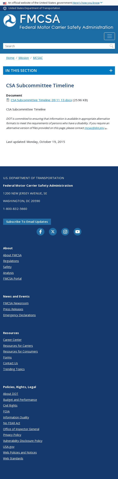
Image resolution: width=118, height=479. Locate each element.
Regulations (11, 261)
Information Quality (16, 417)
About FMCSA (12, 255)
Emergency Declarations (19, 315)
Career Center (12, 340)
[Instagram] (65, 232)
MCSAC (38, 58)
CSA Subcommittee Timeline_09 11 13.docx (41, 100)
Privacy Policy (12, 435)
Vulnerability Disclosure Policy (22, 441)
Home (10, 58)
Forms (7, 357)
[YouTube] (77, 232)
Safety (7, 267)
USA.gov (8, 447)
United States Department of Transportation (34, 8)
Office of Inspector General (21, 429)
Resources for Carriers (18, 346)
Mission (24, 58)
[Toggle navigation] (109, 36)
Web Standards (13, 458)
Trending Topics (14, 369)
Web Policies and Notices (20, 452)
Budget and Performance (20, 400)
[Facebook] (40, 232)
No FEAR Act (11, 423)
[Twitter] (53, 232)
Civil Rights (10, 405)
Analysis (8, 273)
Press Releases (13, 309)
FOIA (6, 411)
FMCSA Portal (12, 278)
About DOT (10, 394)
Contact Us (10, 363)
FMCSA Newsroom (16, 303)
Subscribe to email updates (27, 221)
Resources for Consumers (20, 351)
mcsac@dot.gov (95, 128)
